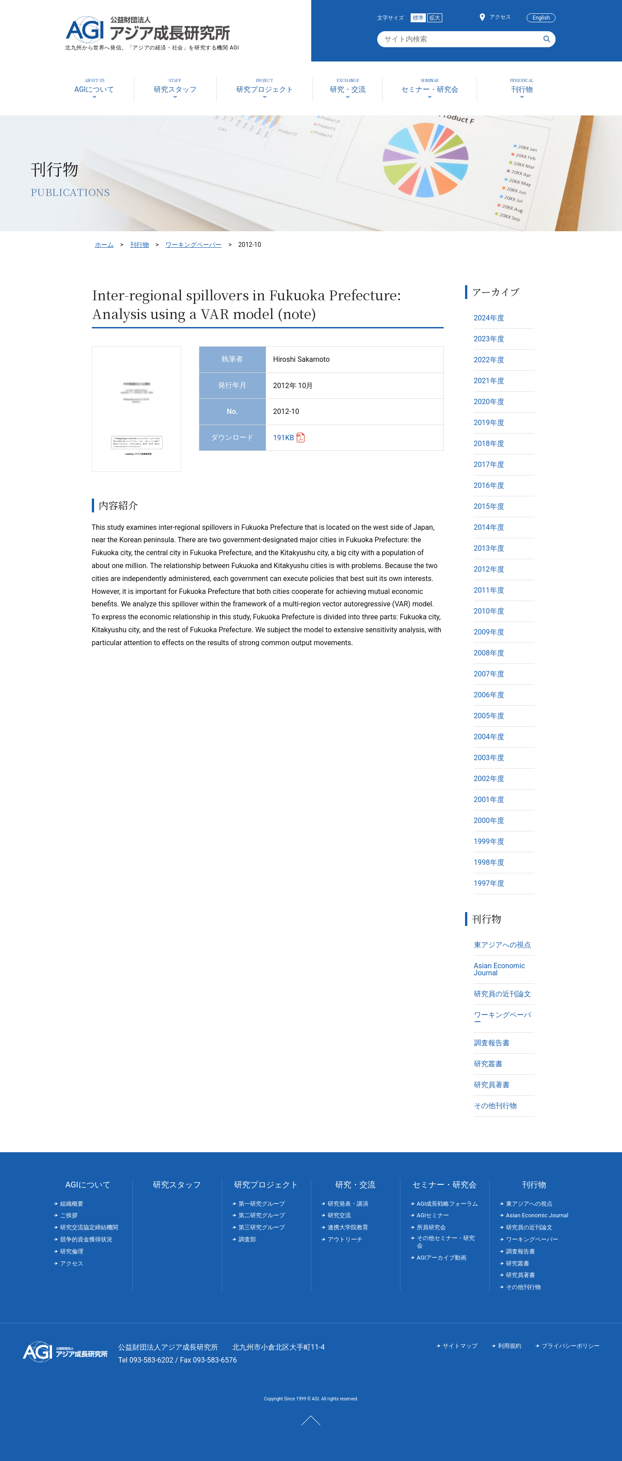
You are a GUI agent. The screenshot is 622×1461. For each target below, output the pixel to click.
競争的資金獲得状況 (86, 1239)
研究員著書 (492, 1084)
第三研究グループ (262, 1227)
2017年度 (489, 464)
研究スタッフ (177, 1184)
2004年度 (489, 737)
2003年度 (489, 757)
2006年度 (489, 695)
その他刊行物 (495, 1105)
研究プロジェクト (266, 1184)
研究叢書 (488, 1064)
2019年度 (489, 422)
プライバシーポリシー (571, 1345)
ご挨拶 (69, 1215)
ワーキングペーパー (193, 244)
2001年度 (489, 799)
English (541, 18)
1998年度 (489, 862)
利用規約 (509, 1345)
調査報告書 (492, 1043)
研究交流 (339, 1215)
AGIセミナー (433, 1215)
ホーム (104, 244)
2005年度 (489, 716)
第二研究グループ (262, 1215)
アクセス (500, 17)
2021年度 (489, 381)
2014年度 (489, 527)
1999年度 (489, 841)
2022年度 (489, 360)
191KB (283, 438)
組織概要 (71, 1203)
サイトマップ (460, 1345)
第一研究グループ (262, 1203)
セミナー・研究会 (444, 1184)
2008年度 (489, 653)
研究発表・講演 (348, 1203)
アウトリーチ (345, 1239)
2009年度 (489, 632)
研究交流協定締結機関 (89, 1227)
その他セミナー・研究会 (446, 1242)
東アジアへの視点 (502, 945)
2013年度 (489, 548)
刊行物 (139, 244)
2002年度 (489, 778)
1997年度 (489, 883)
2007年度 (489, 674)
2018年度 (489, 443)
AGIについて (87, 1184)
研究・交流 (355, 1184)
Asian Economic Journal (499, 969)
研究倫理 (71, 1251)
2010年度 (489, 611)
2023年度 (489, 339)
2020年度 (489, 401)
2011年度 (489, 590)
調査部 (247, 1239)
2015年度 (489, 506)
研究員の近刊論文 (502, 994)
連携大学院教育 (348, 1227)
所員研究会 (431, 1227)
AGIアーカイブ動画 (442, 1257)
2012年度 (489, 569)
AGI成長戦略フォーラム (447, 1203)
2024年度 (489, 318)
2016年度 (489, 485)
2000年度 (489, 820)
